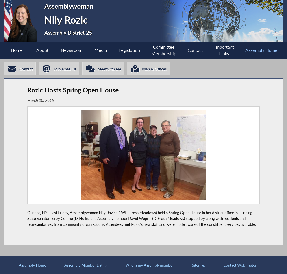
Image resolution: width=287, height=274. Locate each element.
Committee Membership (163, 50)
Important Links (224, 50)
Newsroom (71, 50)
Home (17, 50)
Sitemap (198, 265)
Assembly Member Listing (85, 265)
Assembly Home (261, 50)
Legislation (129, 50)
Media (100, 50)
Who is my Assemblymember (149, 265)
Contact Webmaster (240, 265)
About (42, 50)
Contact (195, 50)
